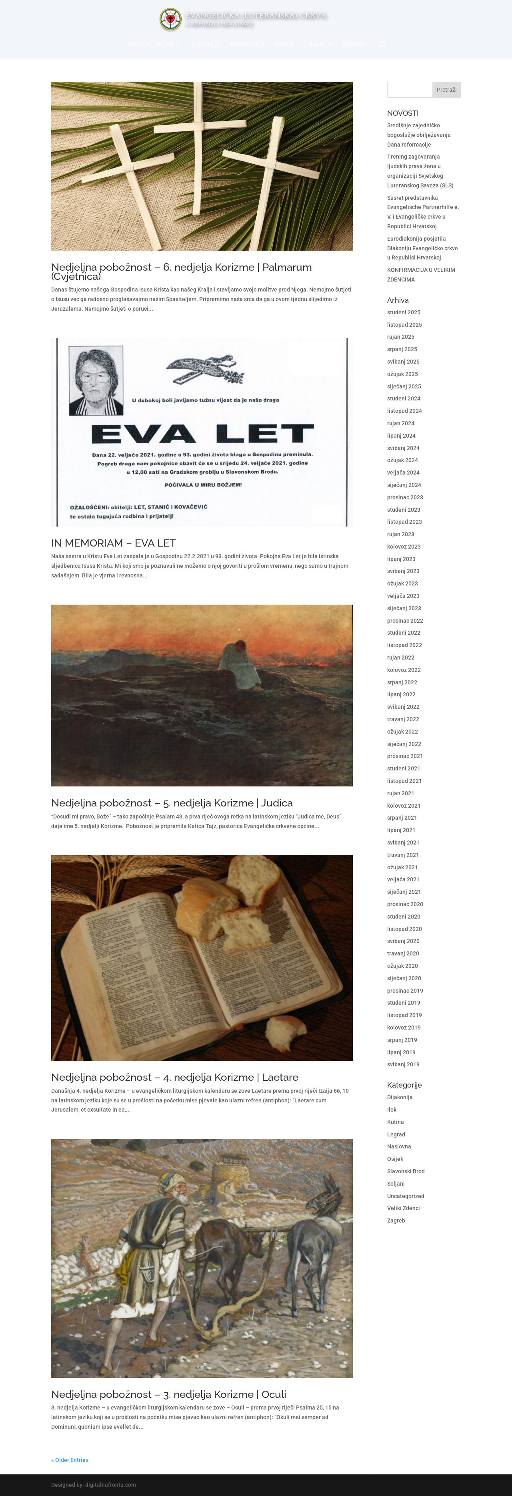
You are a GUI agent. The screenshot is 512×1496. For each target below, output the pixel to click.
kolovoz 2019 (404, 1027)
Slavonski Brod (406, 1171)
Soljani (396, 1183)
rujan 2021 (400, 793)
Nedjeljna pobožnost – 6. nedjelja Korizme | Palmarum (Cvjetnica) (181, 271)
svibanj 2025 (403, 361)
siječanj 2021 (404, 892)
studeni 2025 (403, 312)
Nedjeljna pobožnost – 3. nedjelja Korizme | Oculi (168, 1394)
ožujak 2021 (402, 867)
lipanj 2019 (401, 1052)
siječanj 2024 (404, 485)
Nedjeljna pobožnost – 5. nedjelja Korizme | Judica (172, 803)
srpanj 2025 (402, 349)
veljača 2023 (403, 596)
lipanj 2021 (401, 830)
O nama (313, 45)
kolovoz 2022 (404, 670)
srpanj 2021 (402, 817)
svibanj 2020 (403, 941)
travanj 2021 (403, 855)
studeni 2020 (403, 916)
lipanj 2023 (401, 559)
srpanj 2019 (402, 1040)
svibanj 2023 (403, 571)
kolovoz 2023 (404, 546)
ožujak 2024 (402, 460)
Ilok (391, 1109)
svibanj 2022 (403, 707)
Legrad (396, 1134)
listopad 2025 (404, 325)
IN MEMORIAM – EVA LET (113, 543)
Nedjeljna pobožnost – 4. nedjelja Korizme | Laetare (174, 1077)
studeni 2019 (403, 1002)
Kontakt (354, 45)
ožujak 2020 (402, 966)
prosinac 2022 (405, 620)
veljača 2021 (403, 879)
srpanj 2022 (402, 682)
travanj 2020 (403, 953)
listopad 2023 (404, 522)
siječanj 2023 (404, 608)
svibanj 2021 (403, 842)
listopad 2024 (404, 411)
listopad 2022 (404, 645)
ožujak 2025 (402, 374)
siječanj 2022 (404, 744)
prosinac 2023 (405, 497)
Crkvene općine (151, 45)
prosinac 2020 (405, 904)
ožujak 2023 (402, 583)
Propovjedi (247, 45)
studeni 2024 (403, 398)
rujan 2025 (400, 337)
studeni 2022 (403, 632)
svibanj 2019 (403, 1064)
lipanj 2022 (401, 694)
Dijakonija (400, 1097)
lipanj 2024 (401, 435)
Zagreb (396, 1220)
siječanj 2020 (404, 978)
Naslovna (399, 1146)
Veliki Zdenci (403, 1208)
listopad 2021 (404, 781)
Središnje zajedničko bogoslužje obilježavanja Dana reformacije (419, 135)
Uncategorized (405, 1196)
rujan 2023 (400, 534)
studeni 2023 (403, 510)
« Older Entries (69, 1460)
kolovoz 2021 (404, 805)
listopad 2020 (404, 929)
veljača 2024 (403, 472)
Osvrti (283, 45)
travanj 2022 (403, 719)
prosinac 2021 (405, 756)
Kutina (395, 1122)
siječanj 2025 (404, 386)
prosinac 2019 (405, 990)
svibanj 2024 (403, 448)
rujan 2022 (400, 657)
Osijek (395, 1159)
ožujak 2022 (402, 731)
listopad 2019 (404, 1015)
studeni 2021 (403, 768)
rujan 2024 (400, 423)
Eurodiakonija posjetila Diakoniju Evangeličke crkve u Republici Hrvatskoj (422, 248)
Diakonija (206, 45)
